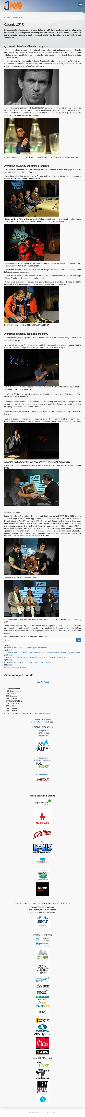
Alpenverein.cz (44, 713)
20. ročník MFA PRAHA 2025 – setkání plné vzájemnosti (25, 648)
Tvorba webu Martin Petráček (38, 1112)
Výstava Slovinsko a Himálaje (15, 667)
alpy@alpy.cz (42, 736)
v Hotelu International (38, 722)
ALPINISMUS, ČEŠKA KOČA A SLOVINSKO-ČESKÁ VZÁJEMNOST (29, 663)
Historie (7, 18)
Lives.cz (55, 1112)
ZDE (46, 637)
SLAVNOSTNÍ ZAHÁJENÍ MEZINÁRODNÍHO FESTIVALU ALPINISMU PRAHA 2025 (34, 658)
